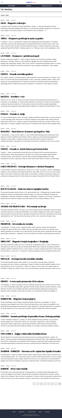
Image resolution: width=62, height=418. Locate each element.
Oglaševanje (47, 411)
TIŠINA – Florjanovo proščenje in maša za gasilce (22, 38)
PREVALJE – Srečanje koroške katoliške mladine (22, 259)
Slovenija (28, 6)
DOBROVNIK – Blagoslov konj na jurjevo (18, 299)
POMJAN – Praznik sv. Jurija (13, 114)
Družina (7, 20)
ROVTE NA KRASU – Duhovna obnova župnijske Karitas (25, 189)
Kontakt (40, 411)
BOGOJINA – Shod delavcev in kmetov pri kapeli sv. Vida (25, 131)
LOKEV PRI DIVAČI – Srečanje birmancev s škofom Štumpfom (27, 166)
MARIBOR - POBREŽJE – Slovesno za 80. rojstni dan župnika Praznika (31, 351)
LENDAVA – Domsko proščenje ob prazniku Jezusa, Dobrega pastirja (30, 316)
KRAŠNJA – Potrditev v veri (12, 96)
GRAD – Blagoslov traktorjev (13, 23)
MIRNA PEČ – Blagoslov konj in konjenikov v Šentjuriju (24, 241)
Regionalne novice (47, 6)
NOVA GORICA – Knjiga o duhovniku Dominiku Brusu (23, 334)
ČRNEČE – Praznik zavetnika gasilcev (17, 74)
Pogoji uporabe (22, 411)
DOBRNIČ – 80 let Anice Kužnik (14, 369)
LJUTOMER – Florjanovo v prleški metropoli (20, 56)
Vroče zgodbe (11, 6)
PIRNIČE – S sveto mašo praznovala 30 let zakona (22, 281)
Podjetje (14, 411)
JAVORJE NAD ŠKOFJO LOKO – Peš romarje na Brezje (23, 206)
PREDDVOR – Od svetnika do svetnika (17, 224)
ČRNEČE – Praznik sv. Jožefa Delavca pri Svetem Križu (24, 149)
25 (60, 384)
